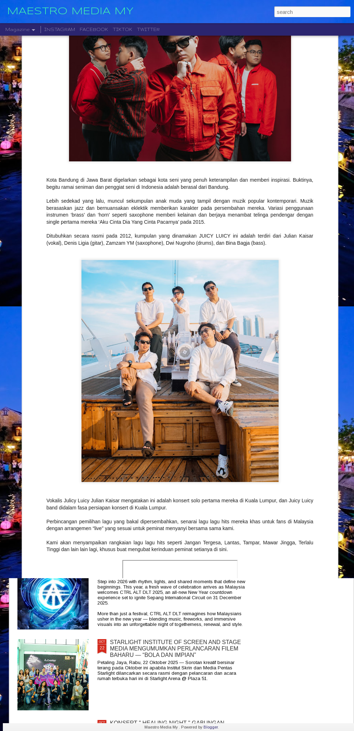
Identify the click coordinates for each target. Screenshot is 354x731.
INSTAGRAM (59, 29)
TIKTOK (122, 29)
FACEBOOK (94, 29)
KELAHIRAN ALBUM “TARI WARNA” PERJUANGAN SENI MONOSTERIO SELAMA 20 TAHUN (177, 483)
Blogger (211, 727)
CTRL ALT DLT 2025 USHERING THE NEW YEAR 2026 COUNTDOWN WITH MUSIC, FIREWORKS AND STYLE (174, 567)
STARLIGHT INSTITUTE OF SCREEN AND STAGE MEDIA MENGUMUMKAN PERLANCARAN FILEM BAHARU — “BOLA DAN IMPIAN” (175, 648)
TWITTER (148, 29)
